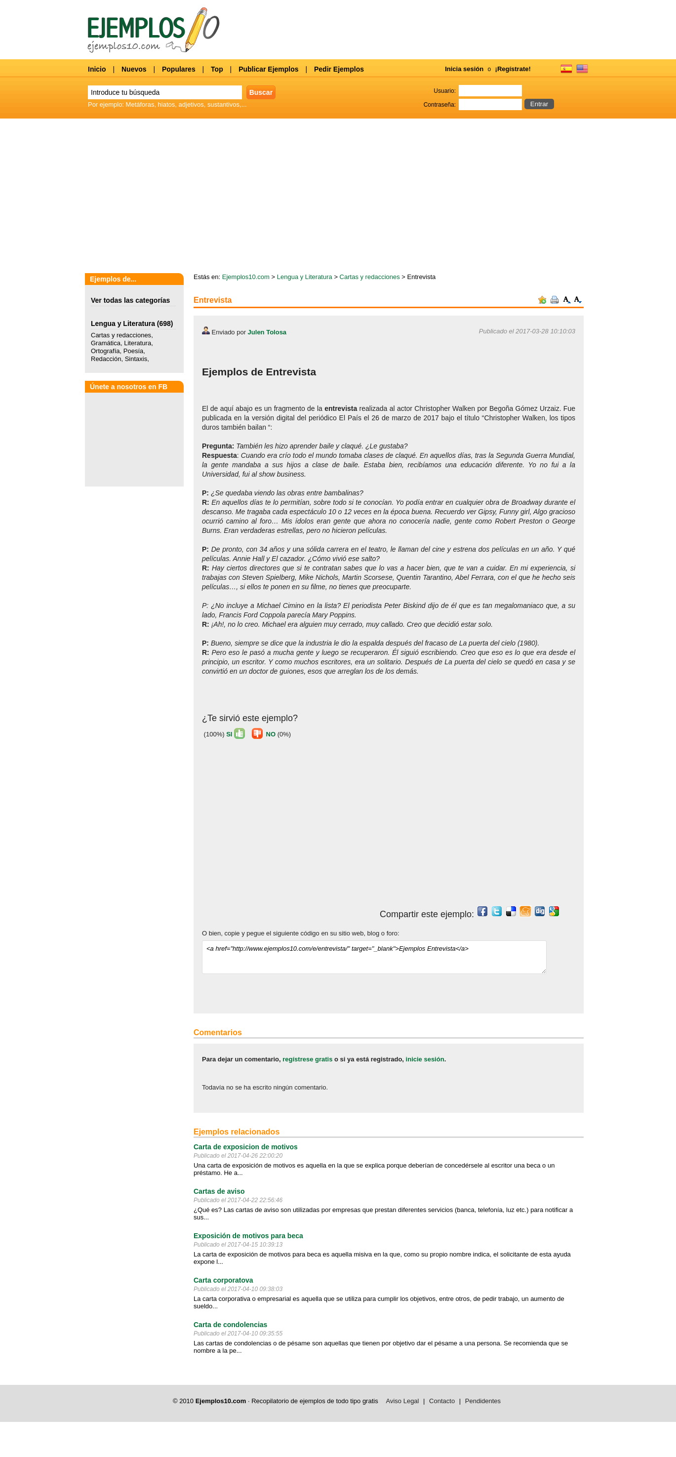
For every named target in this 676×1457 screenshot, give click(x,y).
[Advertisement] (285, 827)
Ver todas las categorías (130, 300)
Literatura (137, 343)
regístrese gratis (307, 1059)
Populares (179, 69)
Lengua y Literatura (123, 323)
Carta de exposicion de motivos (246, 1147)
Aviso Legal (402, 1401)
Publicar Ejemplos (268, 69)
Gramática (105, 343)
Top (217, 69)
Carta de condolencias (230, 1325)
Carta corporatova (223, 1280)
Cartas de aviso (219, 1191)
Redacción (106, 359)
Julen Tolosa (267, 332)
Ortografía (105, 351)
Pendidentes (483, 1401)
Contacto (442, 1401)
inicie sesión (425, 1059)
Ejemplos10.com (246, 277)
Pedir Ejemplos (339, 69)
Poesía (133, 351)
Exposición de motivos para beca (248, 1236)
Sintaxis (136, 359)
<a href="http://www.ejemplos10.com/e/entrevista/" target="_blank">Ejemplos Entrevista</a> (374, 957)
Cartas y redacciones (121, 335)
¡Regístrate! (513, 69)
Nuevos (134, 69)
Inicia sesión (464, 69)
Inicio (97, 69)
